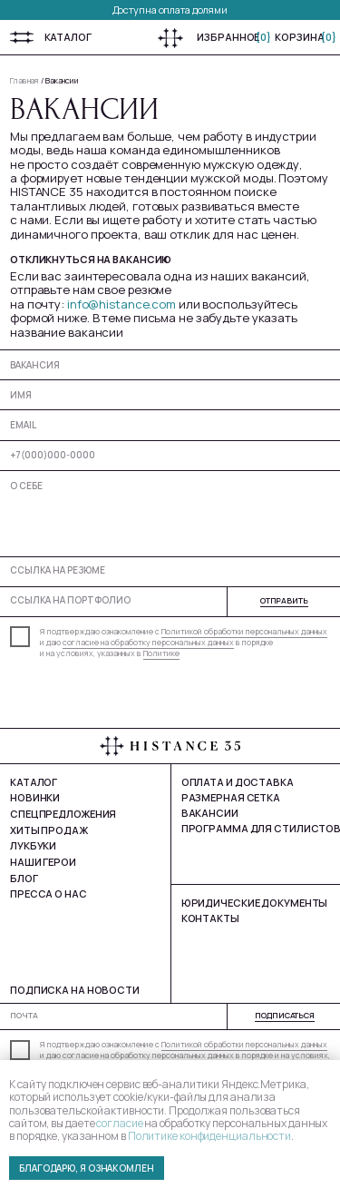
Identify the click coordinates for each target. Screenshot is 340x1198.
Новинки (35, 797)
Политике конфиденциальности (209, 1136)
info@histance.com (121, 304)
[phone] (170, 455)
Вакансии (62, 80)
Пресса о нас (48, 893)
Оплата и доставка (237, 782)
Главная (24, 80)
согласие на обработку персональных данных (148, 642)
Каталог (68, 37)
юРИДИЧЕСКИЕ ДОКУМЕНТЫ (254, 902)
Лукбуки (33, 845)
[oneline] (170, 364)
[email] (170, 424)
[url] (170, 569)
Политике (161, 653)
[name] (170, 394)
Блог (24, 878)
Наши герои (43, 862)
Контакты (210, 918)
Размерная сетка (230, 797)
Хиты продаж (49, 830)
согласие (119, 1123)
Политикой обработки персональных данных (244, 631)
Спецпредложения (63, 813)
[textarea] (170, 512)
